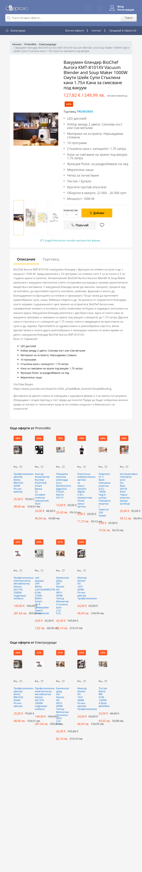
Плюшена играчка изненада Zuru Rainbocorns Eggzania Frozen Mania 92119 (60, 486)
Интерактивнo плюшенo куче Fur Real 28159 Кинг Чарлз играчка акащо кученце (124, 489)
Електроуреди (47, 44)
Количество (71, 210)
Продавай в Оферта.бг (123, 30)
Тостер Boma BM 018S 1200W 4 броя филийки (103, 697)
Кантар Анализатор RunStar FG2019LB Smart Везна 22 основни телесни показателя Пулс (39, 489)
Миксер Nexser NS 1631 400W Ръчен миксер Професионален (81, 588)
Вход (120, 6)
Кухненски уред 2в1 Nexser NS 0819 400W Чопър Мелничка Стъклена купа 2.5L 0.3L (60, 595)
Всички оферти (74, 30)
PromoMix (30, 44)
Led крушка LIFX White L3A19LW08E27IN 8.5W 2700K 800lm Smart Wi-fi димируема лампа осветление (39, 595)
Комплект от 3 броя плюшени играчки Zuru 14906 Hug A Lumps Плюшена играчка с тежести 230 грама (103, 495)
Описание (26, 259)
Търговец (50, 259)
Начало (16, 44)
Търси (128, 17)
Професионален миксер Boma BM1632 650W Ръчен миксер (18, 483)
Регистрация (125, 9)
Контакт (96, 30)
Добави (96, 213)
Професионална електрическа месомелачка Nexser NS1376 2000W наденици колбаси (18, 588)
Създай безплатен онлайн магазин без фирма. (70, 240)
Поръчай (80, 225)
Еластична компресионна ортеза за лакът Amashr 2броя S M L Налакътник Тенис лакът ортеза (81, 490)
